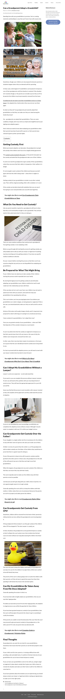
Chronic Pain (58, 2)
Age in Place (30, 2)
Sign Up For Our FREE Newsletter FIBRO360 (53, 22)
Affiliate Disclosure (40, 694)
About (25, 694)
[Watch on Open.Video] (9, 76)
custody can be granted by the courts (15, 155)
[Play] (30, 52)
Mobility (36, 2)
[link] (5, 57)
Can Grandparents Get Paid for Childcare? (14, 683)
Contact (28, 694)
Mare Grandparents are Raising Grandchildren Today (17, 57)
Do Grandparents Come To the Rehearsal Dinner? (16, 684)
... (3, 688)
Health (41, 2)
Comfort (46, 2)
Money (52, 2)
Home (22, 694)
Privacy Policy (33, 694)
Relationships (8, 681)
